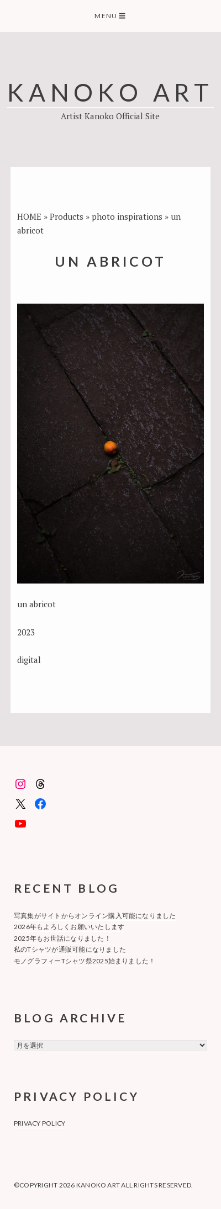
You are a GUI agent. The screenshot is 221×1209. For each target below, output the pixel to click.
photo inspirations (127, 216)
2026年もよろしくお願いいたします (69, 926)
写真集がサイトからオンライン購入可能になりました (95, 915)
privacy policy (39, 1123)
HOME (29, 216)
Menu (110, 16)
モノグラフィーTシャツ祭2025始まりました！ (85, 961)
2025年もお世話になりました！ (62, 938)
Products (66, 216)
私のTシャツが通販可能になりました (70, 949)
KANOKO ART (110, 92)
